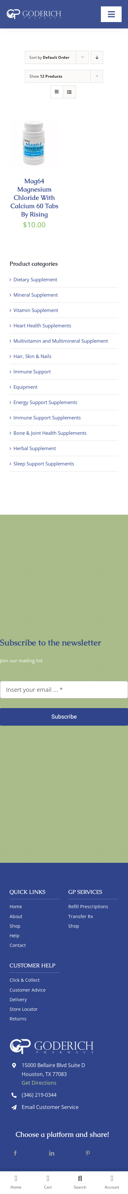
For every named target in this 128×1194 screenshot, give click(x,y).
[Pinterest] (88, 1153)
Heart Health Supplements (42, 325)
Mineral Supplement (35, 295)
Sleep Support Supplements (43, 463)
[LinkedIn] (51, 1153)
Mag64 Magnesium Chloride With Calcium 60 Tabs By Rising (34, 197)
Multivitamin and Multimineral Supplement (60, 341)
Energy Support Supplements (45, 402)
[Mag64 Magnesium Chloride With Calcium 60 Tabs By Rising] (34, 122)
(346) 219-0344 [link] (39, 1094)
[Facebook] (15, 1153)
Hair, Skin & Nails (32, 356)
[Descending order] (97, 57)
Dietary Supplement (35, 279)
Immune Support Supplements (47, 417)
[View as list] (69, 92)
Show (45, 76)
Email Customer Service (50, 1107)
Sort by (49, 57)
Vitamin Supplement (35, 310)
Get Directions (39, 1082)
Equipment (25, 387)
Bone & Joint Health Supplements (50, 433)
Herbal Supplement (34, 448)
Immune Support (32, 371)
